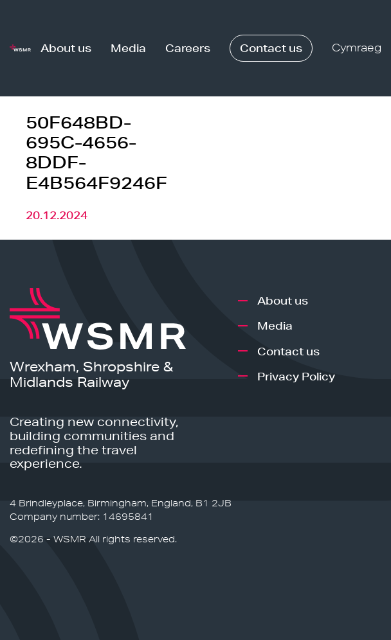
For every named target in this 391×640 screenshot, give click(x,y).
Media (128, 48)
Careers (187, 48)
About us (66, 48)
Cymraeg (356, 48)
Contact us (271, 48)
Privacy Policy (296, 376)
